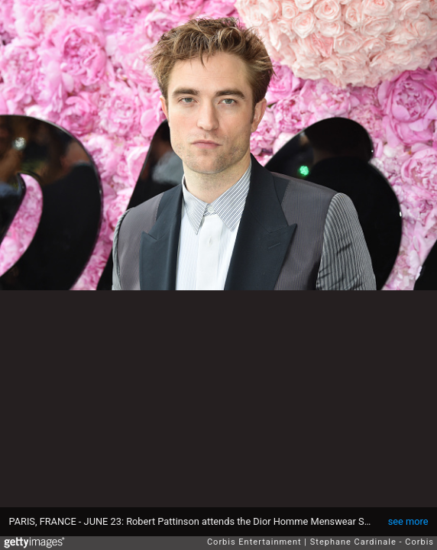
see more (408, 521)
